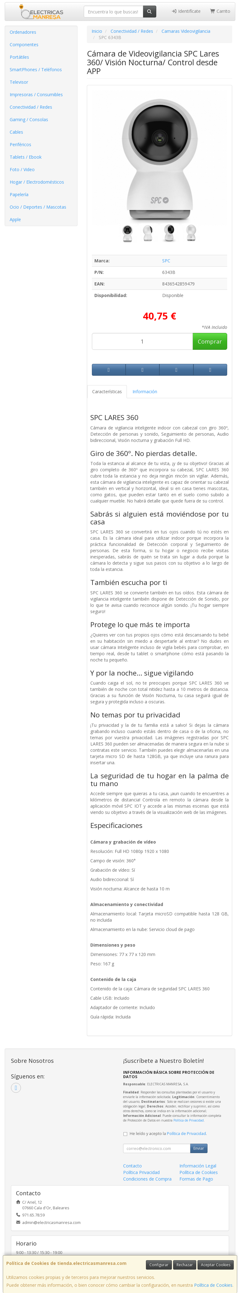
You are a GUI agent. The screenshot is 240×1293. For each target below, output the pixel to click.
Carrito (220, 11)
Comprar (210, 341)
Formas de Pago (196, 1179)
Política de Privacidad (188, 1120)
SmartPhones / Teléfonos (36, 69)
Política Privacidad (141, 1172)
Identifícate (186, 11)
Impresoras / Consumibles (36, 94)
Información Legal (197, 1166)
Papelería (19, 194)
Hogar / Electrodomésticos (37, 182)
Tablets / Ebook (26, 157)
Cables (16, 132)
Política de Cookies (213, 1285)
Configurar (158, 1264)
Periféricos (20, 144)
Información (144, 391)
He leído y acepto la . (168, 1133)
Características (107, 391)
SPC (166, 261)
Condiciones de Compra (147, 1179)
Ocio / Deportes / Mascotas (38, 207)
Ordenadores (23, 32)
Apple (15, 219)
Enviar (198, 1148)
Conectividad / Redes (31, 107)
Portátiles (19, 57)
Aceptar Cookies (215, 1264)
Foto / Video (22, 169)
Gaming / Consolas (29, 119)
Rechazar (185, 1264)
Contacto (132, 1166)
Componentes (24, 44)
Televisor (19, 82)
